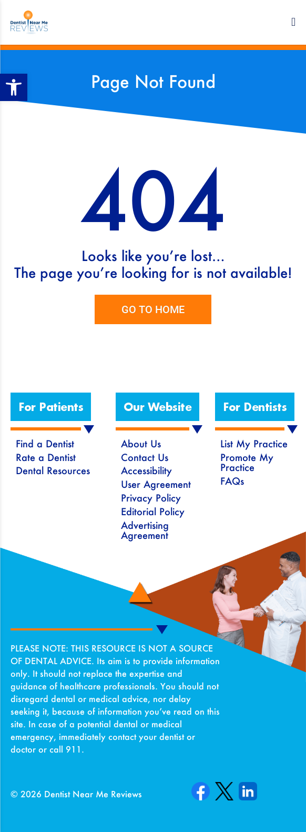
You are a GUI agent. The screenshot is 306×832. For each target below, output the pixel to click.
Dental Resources (53, 470)
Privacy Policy (151, 498)
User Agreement (156, 484)
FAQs (232, 481)
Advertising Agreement (145, 530)
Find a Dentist (45, 443)
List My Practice (254, 443)
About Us (141, 443)
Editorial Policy (153, 511)
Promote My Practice (246, 462)
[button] (293, 22)
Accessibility (146, 470)
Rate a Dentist (46, 457)
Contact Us (144, 457)
